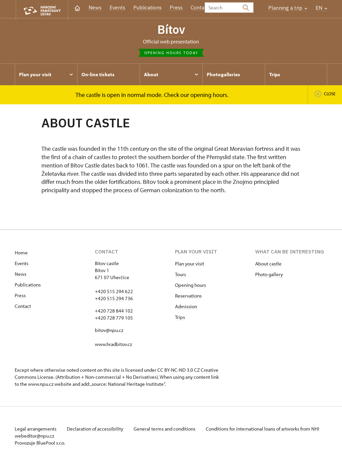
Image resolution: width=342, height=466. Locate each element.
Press (176, 7)
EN (321, 8)
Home (21, 253)
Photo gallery (269, 275)
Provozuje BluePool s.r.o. (40, 444)
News (95, 7)
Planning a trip (287, 8)
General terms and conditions (167, 430)
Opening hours (190, 286)
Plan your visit (189, 264)
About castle (268, 264)
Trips (180, 318)
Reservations (188, 297)
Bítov (171, 30)
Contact (200, 7)
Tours (180, 275)
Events (117, 7)
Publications (147, 7)
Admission (186, 307)
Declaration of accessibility (97, 430)
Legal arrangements (36, 430)
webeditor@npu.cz (54, 437)
